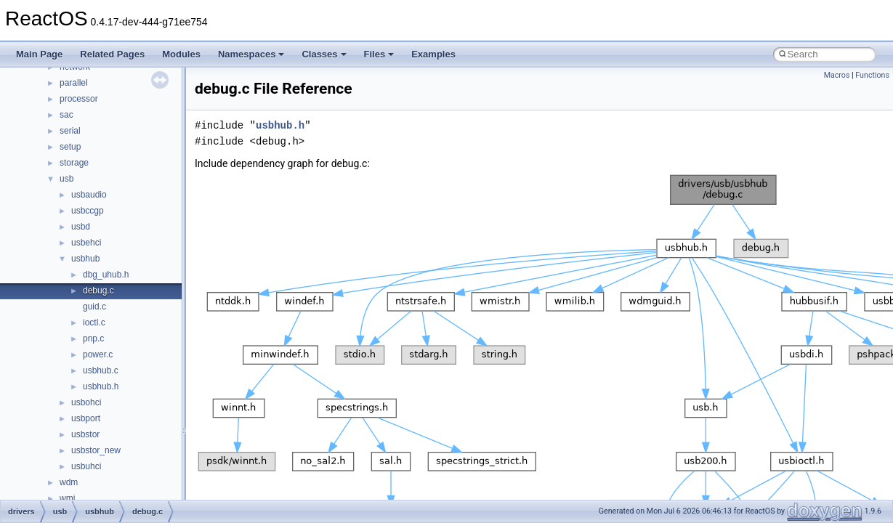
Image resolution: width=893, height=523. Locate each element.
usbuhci (86, 466)
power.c (98, 354)
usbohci (86, 402)
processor (79, 99)
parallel (74, 83)
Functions (872, 75)
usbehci (86, 243)
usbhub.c (100, 370)
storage (74, 163)
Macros (837, 75)
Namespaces (251, 54)
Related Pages (112, 54)
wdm (69, 482)
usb (66, 179)
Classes (324, 54)
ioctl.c (94, 322)
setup (70, 147)
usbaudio (89, 195)
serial (70, 131)
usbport (85, 418)
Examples (433, 54)
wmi (67, 498)
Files (379, 54)
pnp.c (93, 338)
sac (66, 115)
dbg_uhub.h (106, 274)
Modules (181, 54)
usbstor (85, 434)
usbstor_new (96, 450)
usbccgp (87, 211)
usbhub (85, 259)
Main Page (39, 54)
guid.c (94, 306)
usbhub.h (100, 386)
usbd (80, 227)
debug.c (98, 290)
